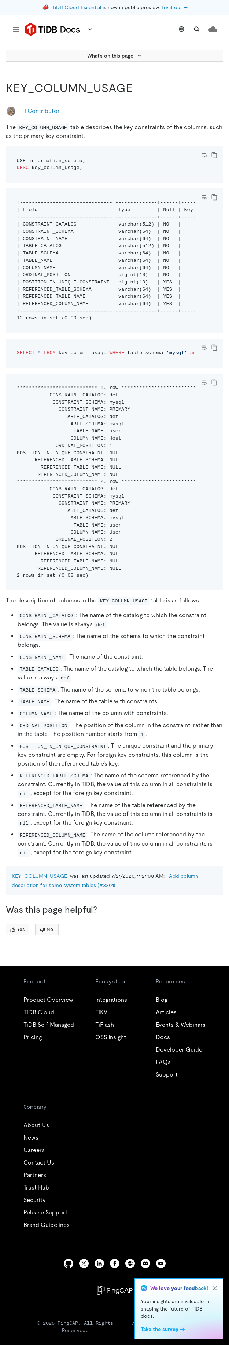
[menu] (16, 29)
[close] (215, 1288)
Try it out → (174, 7)
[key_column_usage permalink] (138, 88)
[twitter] (84, 1263)
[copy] (214, 155)
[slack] (130, 1263)
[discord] (145, 1263)
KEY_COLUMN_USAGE (39, 876)
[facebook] (114, 1263)
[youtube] (161, 1263)
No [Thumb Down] (46, 929)
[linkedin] (99, 1263)
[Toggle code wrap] (204, 155)
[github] (68, 1263)
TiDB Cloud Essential (76, 7)
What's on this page (115, 55)
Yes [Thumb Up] (17, 929)
